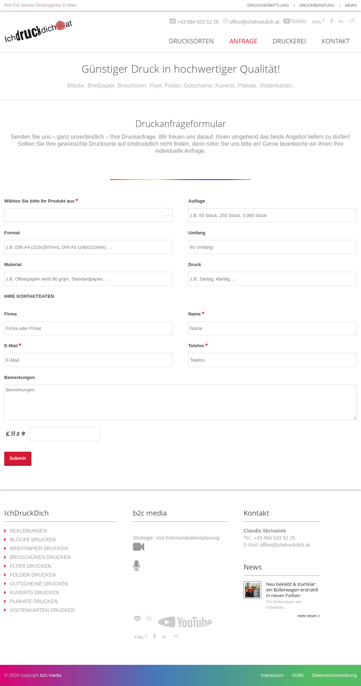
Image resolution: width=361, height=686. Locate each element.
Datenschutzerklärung (334, 675)
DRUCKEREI (289, 41)
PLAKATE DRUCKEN (33, 601)
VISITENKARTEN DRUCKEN (42, 610)
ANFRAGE (243, 41)
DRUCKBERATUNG (317, 5)
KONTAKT (336, 41)
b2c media (50, 675)
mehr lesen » (309, 616)
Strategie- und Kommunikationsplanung (176, 538)
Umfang (196, 232)
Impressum (272, 675)
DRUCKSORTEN (191, 41)
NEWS (351, 5)
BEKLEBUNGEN (28, 531)
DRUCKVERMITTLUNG (268, 5)
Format (12, 232)
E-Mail (11, 345)
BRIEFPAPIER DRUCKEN (39, 548)
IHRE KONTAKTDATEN (29, 296)
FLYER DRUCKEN (30, 566)
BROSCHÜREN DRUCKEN (40, 557)
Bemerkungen (19, 377)
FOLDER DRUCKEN (33, 575)
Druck (194, 264)
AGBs (298, 675)
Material (13, 264)
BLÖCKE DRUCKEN (33, 539)
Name (194, 314)
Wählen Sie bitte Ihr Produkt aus (39, 201)
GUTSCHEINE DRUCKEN (39, 583)
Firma (10, 314)
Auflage (196, 201)
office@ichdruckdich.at (285, 545)
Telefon (196, 345)
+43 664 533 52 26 (274, 538)
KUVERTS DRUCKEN (34, 592)
